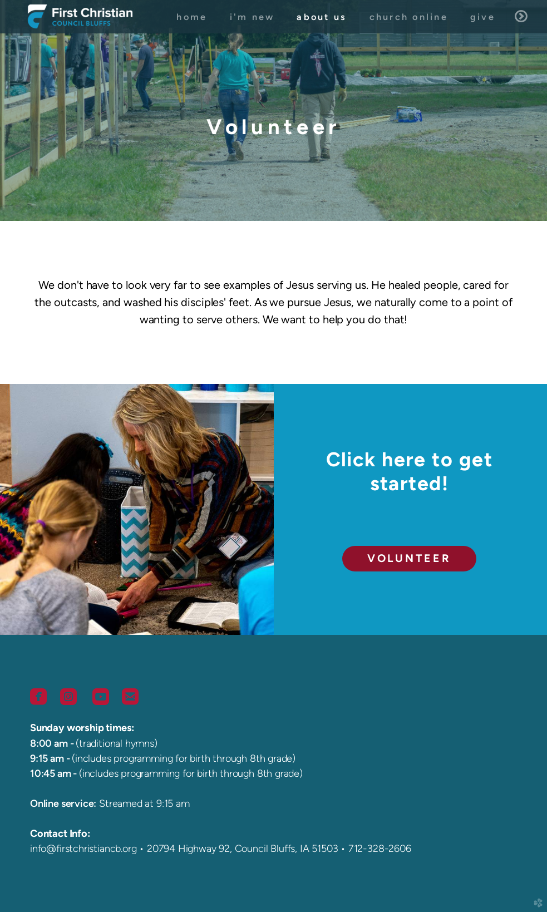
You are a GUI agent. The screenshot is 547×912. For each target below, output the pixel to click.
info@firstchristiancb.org (83, 848)
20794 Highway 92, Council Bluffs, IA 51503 (242, 848)
